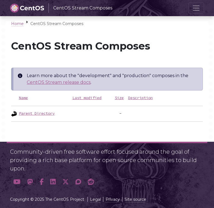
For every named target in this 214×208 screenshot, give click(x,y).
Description (140, 97)
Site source (135, 199)
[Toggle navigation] (196, 8)
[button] (17, 182)
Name (23, 97)
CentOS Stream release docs (59, 82)
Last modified (86, 97)
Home (17, 23)
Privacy (113, 199)
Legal (95, 199)
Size (119, 97)
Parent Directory (37, 113)
